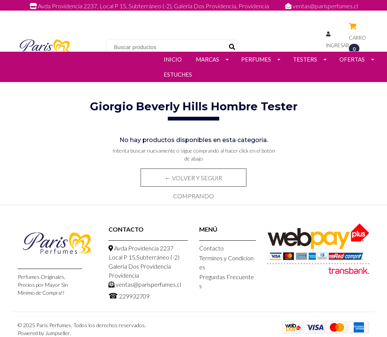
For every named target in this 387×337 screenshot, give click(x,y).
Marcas (207, 59)
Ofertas (352, 59)
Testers (305, 59)
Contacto (211, 248)
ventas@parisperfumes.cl (321, 5)
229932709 (201, 14)
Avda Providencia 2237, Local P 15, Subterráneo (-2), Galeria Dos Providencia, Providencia (149, 5)
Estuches (178, 74)
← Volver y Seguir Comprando (193, 180)
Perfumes (256, 59)
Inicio (173, 59)
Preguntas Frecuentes (226, 281)
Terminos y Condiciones (226, 262)
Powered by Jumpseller (44, 333)
